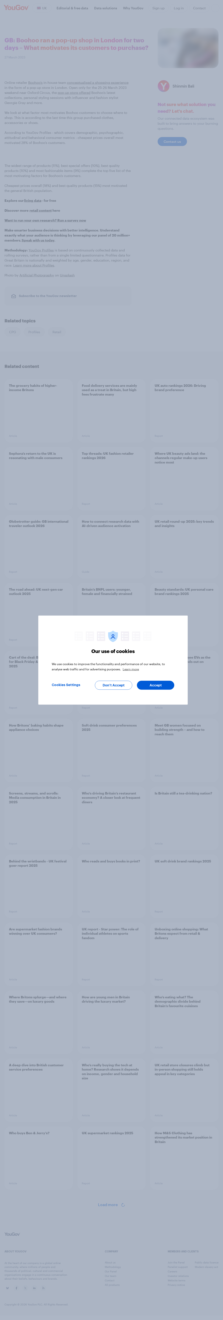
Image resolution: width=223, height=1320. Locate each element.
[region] (113, 660)
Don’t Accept (114, 685)
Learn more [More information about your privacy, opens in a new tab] (131, 669)
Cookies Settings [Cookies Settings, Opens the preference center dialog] (66, 684)
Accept (156, 685)
